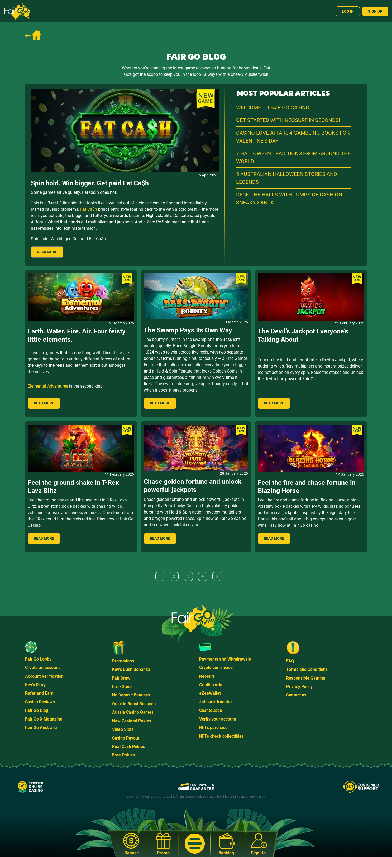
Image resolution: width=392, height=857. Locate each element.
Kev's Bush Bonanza (131, 669)
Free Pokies (123, 754)
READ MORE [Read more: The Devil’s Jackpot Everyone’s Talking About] (274, 403)
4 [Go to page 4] (202, 576)
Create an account (42, 667)
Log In (348, 11)
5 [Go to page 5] (217, 576)
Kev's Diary (35, 684)
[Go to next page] (232, 576)
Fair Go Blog (36, 710)
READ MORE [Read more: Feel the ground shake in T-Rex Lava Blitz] (44, 538)
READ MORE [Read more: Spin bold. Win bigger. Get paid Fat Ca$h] (47, 252)
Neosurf (206, 676)
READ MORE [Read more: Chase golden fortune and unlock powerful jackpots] (160, 538)
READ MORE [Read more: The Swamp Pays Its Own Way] (160, 403)
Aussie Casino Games (133, 712)
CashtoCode (210, 710)
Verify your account (217, 719)
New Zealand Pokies (131, 720)
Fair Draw (121, 678)
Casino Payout (125, 738)
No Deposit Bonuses (131, 695)
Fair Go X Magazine (43, 719)
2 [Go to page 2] (174, 576)
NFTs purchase (213, 727)
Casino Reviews (40, 701)
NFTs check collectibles (221, 736)
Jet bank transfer (215, 701)
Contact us (296, 695)
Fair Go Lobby (38, 659)
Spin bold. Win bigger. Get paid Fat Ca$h (90, 183)
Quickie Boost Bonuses (134, 703)
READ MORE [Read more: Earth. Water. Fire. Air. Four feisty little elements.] (44, 403)
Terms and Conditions (307, 669)
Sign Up (375, 11)
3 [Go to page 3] (188, 576)
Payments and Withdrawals (225, 659)
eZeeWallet (210, 693)
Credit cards (210, 684)
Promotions (123, 660)
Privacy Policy (299, 686)
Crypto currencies (216, 667)
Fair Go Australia (41, 727)
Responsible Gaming (305, 678)
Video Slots (122, 729)
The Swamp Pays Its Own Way (188, 330)
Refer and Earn (39, 693)
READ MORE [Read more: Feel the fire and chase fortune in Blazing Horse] (274, 538)
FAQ (290, 660)
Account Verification (44, 676)
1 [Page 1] (160, 576)
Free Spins (122, 686)
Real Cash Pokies (128, 746)
